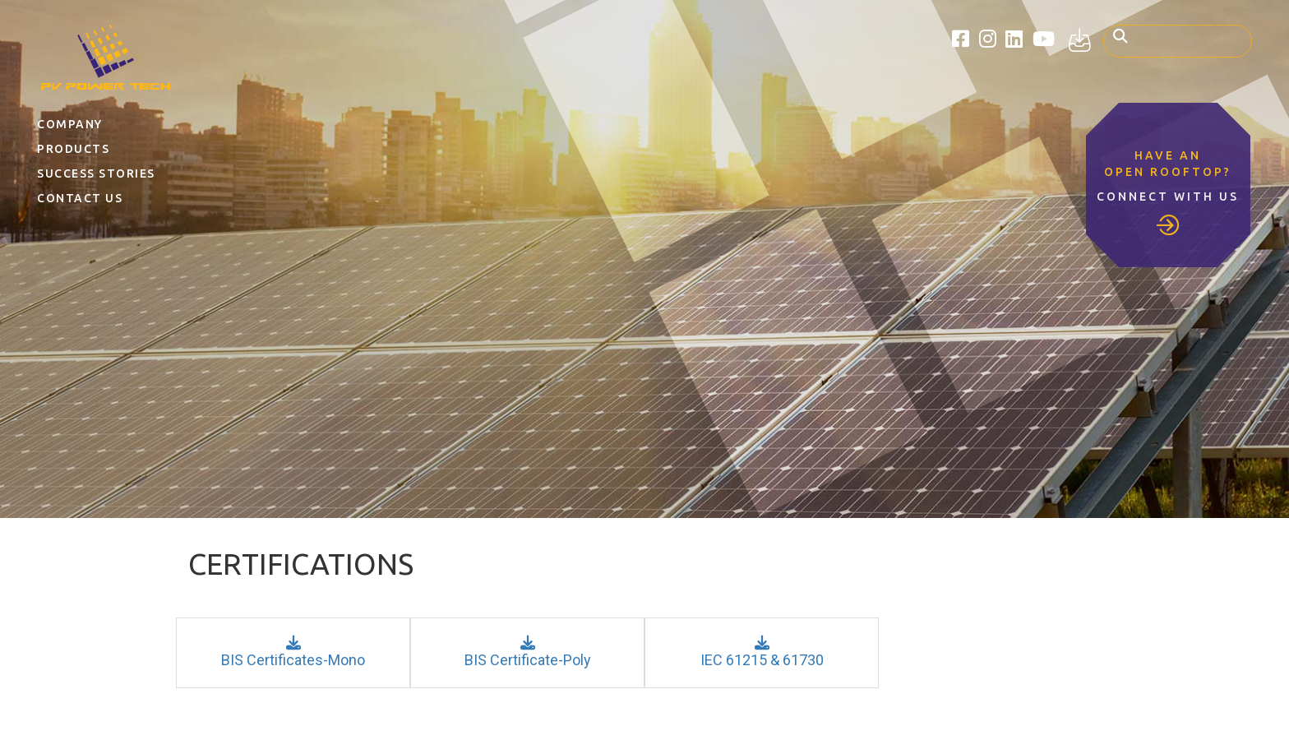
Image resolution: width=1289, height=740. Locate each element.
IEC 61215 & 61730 (762, 651)
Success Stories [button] (96, 173)
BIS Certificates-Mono (293, 651)
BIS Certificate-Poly (527, 651)
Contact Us (79, 198)
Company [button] (70, 124)
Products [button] (73, 148)
